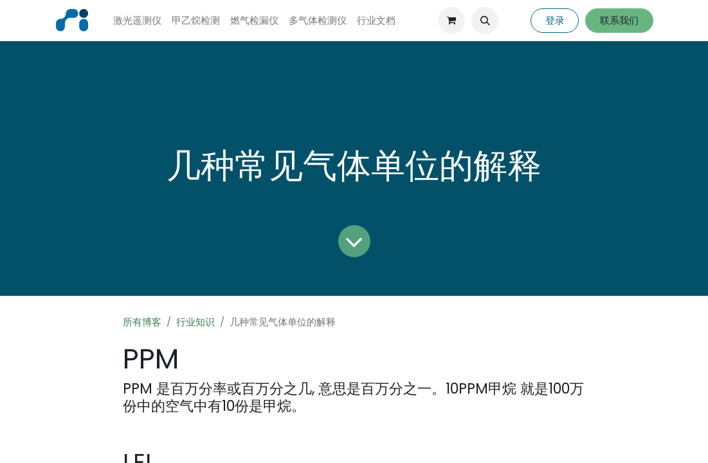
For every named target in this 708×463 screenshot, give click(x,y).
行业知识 (195, 322)
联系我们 (619, 20)
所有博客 (142, 322)
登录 (555, 20)
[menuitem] (137, 20)
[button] (484, 20)
